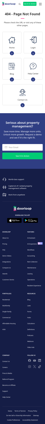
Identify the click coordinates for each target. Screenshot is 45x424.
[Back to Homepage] (22, 207)
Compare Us (6, 268)
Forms (29, 312)
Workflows (30, 250)
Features (30, 232)
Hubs (29, 318)
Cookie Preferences (13, 420)
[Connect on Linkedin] (39, 361)
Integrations (6, 262)
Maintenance (31, 268)
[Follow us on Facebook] (29, 361)
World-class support (16, 179)
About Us (5, 238)
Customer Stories (8, 280)
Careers (5, 367)
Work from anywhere (16, 195)
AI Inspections (32, 244)
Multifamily (6, 306)
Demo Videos (6, 256)
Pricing (4, 244)
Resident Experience (34, 286)
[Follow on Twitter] (34, 367)
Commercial (6, 318)
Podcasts (30, 335)
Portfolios (6, 294)
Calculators (31, 323)
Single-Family (6, 312)
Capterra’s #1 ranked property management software (20, 187)
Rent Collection (32, 262)
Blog (28, 300)
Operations (31, 280)
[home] (9, 4)
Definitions (31, 329)
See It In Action (30, 4)
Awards (4, 274)
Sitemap (36, 415)
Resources (31, 294)
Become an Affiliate (8, 385)
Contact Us (6, 361)
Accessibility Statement (30, 420)
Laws (29, 306)
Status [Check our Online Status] (10, 411)
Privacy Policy (32, 411)
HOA (4, 329)
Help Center (6, 397)
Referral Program (8, 379)
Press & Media (7, 373)
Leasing (29, 274)
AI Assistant (31, 238)
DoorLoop (6, 232)
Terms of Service (20, 411)
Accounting (31, 256)
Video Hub (30, 347)
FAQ (3, 250)
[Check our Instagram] (29, 367)
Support (5, 391)
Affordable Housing (9, 323)
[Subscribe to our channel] (34, 361)
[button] (40, 4)
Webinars (30, 341)
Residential (6, 300)
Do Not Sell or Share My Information (18, 415)
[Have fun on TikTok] (39, 367)
